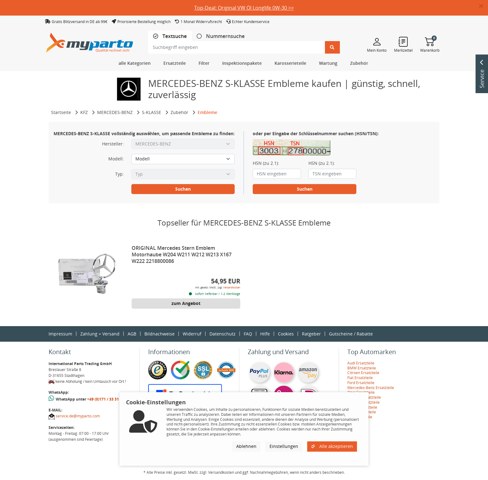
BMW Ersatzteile (361, 368)
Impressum (60, 334)
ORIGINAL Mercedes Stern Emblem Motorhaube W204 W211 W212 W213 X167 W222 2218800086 (182, 254)
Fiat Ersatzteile (360, 377)
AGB (132, 334)
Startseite (61, 112)
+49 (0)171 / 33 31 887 (106, 399)
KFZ (84, 112)
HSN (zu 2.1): (266, 163)
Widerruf (192, 334)
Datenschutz (222, 334)
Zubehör (179, 112)
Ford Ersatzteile (360, 382)
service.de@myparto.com (78, 416)
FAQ (248, 334)
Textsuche (174, 36)
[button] (483, 6)
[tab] (170, 36)
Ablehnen (246, 446)
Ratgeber (311, 334)
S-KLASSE (151, 112)
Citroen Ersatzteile (363, 372)
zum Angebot (185, 303)
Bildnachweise (159, 334)
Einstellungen (284, 446)
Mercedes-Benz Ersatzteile (370, 387)
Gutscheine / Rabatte (351, 334)
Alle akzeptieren (332, 446)
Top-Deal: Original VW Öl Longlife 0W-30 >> (244, 7)
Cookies (286, 334)
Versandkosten (231, 287)
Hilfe (265, 334)
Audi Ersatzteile (360, 363)
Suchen (183, 189)
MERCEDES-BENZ (115, 112)
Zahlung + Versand (100, 334)
